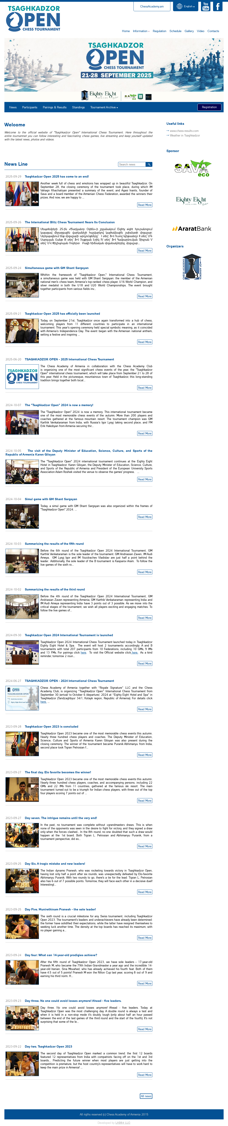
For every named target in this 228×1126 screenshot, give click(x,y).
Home (126, 31)
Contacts (213, 31)
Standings (78, 107)
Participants (29, 107)
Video (200, 31)
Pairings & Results (55, 107)
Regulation (159, 31)
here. (134, 652)
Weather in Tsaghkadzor (185, 135)
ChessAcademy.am (152, 6)
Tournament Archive (103, 107)
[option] (114, 70)
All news (146, 1096)
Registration (209, 107)
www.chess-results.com (184, 131)
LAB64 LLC (122, 1122)
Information (140, 31)
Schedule (175, 31)
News (13, 107)
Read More (144, 205)
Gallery (189, 31)
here (83, 652)
